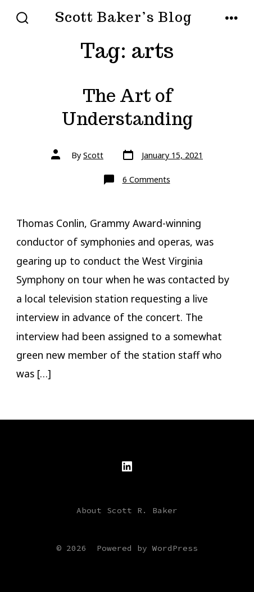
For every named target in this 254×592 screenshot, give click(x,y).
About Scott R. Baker (127, 510)
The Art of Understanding (127, 107)
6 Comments (146, 179)
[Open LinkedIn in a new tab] (127, 466)
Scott (93, 155)
